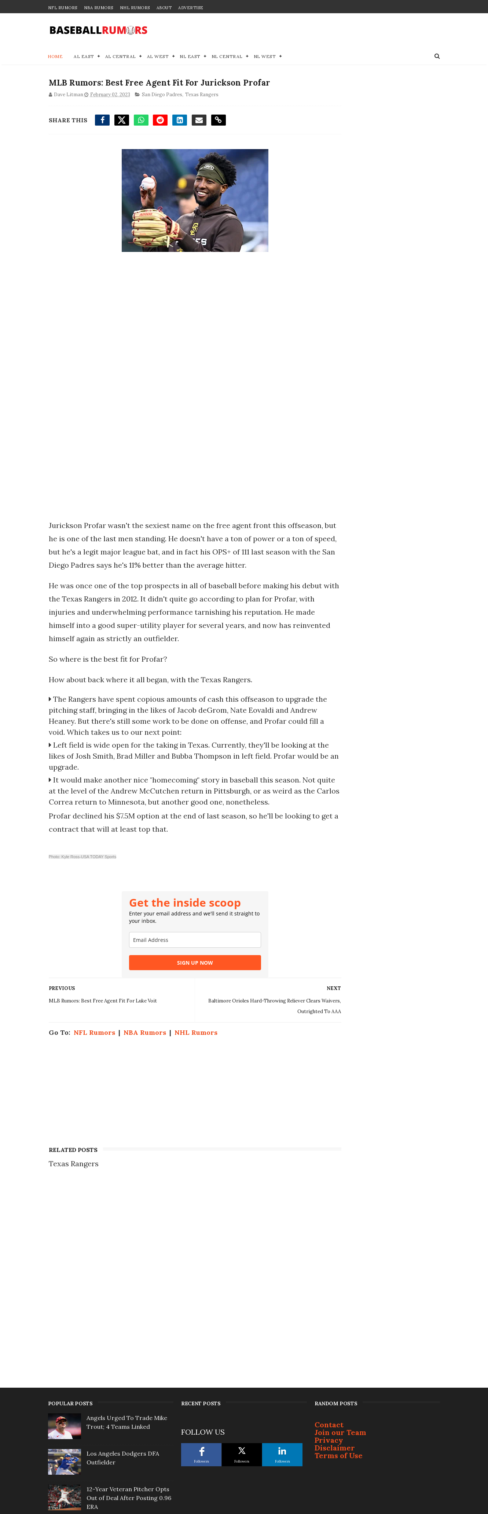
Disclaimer (335, 1270)
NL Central (227, 57)
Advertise (190, 7)
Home (55, 57)
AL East (84, 57)
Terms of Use (339, 1277)
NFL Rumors (62, 7)
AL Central (120, 57)
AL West (158, 57)
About (164, 7)
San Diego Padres (161, 96)
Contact (329, 1246)
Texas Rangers (201, 96)
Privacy (329, 1262)
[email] (181, 965)
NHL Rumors (135, 7)
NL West (265, 57)
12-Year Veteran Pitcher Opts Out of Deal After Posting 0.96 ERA (129, 1320)
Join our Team (340, 1254)
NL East (190, 57)
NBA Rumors (98, 7)
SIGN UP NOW (181, 988)
